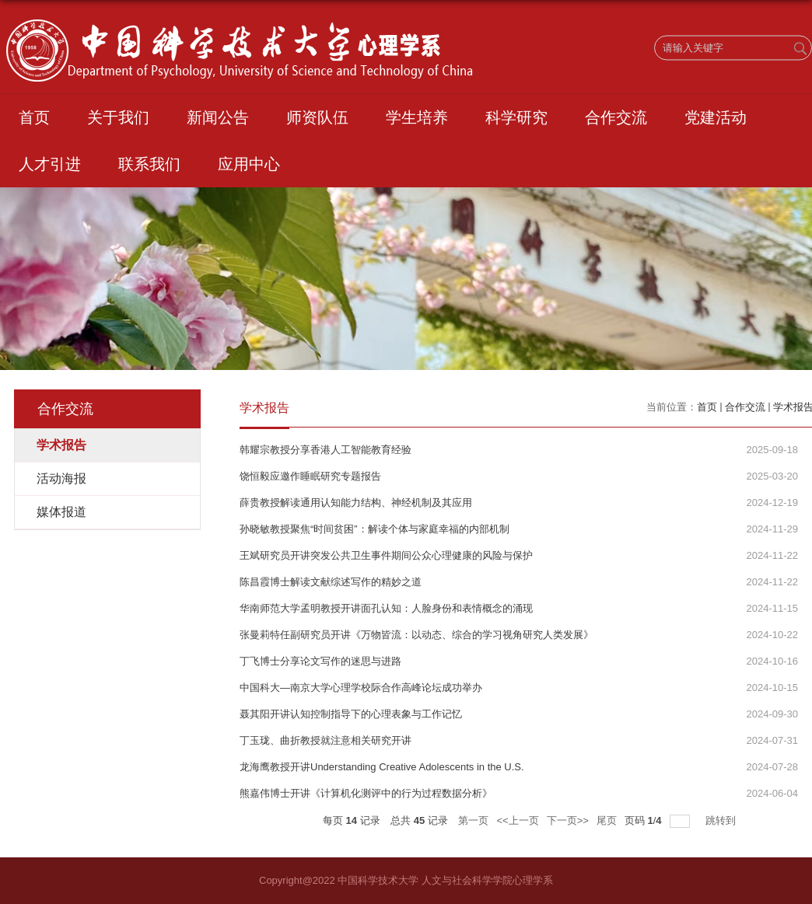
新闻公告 (218, 117)
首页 (34, 117)
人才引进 (50, 164)
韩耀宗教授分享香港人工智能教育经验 (325, 449)
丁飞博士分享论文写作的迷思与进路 (320, 661)
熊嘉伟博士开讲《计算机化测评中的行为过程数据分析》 (366, 793)
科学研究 (516, 117)
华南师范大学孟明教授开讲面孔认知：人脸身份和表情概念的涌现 (386, 608)
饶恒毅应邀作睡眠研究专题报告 (310, 476)
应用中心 (249, 164)
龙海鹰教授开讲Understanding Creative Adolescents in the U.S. (382, 767)
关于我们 (118, 117)
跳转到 (722, 820)
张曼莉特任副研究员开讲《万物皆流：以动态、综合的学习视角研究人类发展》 (416, 634)
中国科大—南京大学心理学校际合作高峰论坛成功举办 (361, 687)
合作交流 (616, 117)
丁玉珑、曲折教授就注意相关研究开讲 (325, 740)
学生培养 (417, 117)
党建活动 (715, 117)
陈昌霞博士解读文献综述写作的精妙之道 (331, 582)
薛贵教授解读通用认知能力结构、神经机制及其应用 (356, 502)
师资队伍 (317, 117)
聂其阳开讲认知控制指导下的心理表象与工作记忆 (351, 714)
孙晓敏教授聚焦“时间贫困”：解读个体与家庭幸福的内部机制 (374, 529)
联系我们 (149, 164)
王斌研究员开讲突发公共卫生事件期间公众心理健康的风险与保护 (386, 555)
